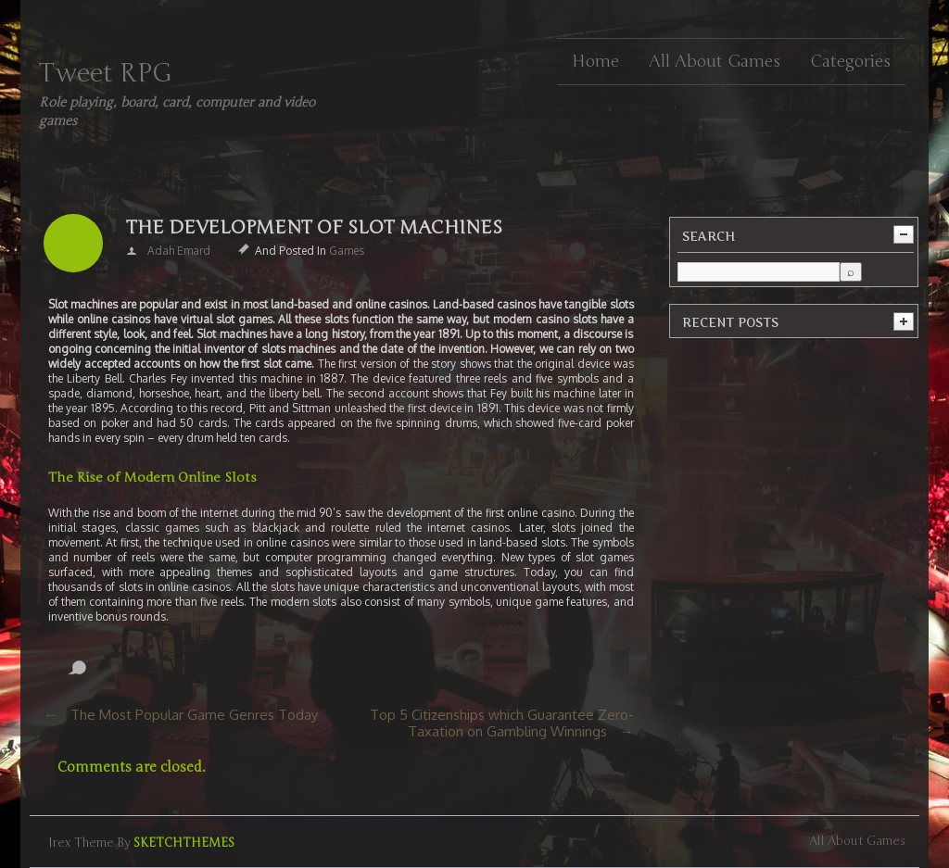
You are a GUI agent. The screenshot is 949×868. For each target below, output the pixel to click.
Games (346, 251)
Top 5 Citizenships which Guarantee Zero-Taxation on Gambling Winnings (502, 723)
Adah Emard (178, 251)
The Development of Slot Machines (314, 227)
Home (595, 61)
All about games (714, 61)
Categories (850, 61)
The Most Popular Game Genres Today (194, 714)
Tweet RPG (105, 73)
